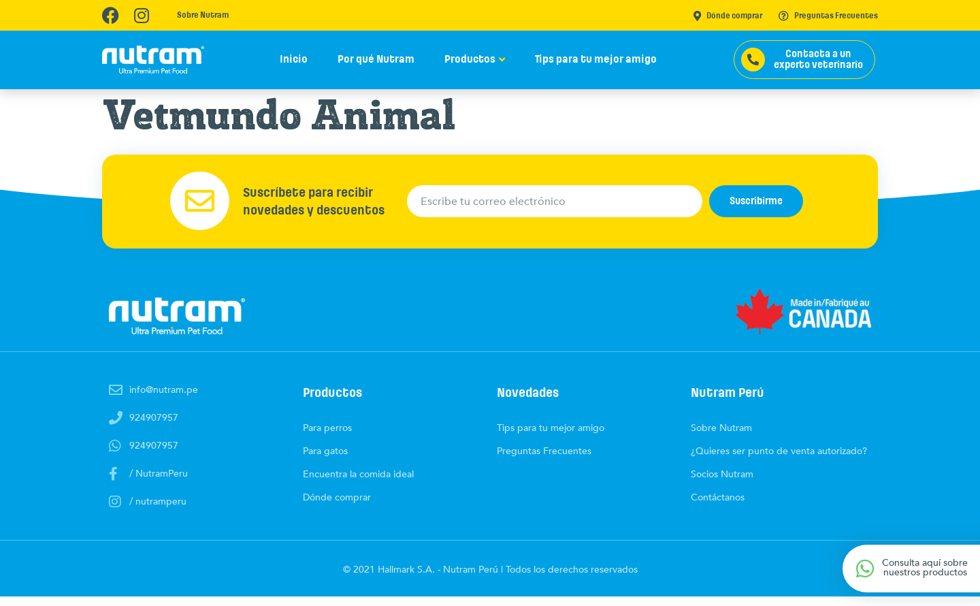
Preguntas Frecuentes (828, 16)
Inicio (294, 59)
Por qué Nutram (376, 59)
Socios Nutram (722, 483)
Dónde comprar (727, 16)
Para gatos (325, 460)
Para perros (327, 437)
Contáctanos (718, 506)
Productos (469, 59)
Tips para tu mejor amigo (596, 59)
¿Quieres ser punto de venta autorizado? (779, 460)
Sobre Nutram (203, 15)
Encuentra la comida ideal (358, 483)
